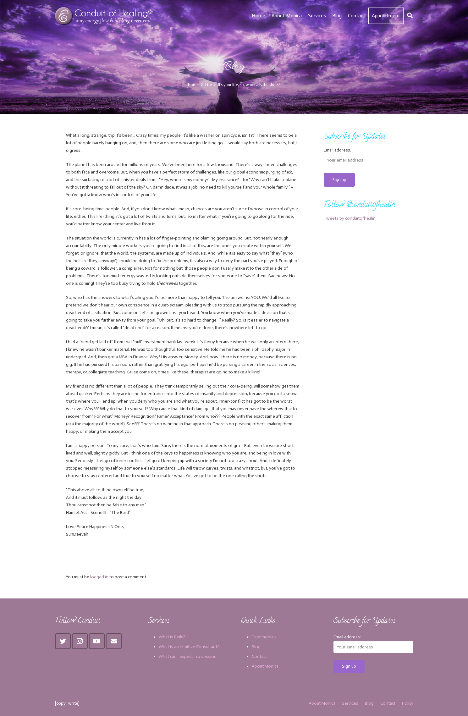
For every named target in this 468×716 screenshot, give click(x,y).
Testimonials (264, 637)
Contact (259, 656)
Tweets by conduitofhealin (350, 218)
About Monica (265, 666)
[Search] (410, 15)
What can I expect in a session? (188, 656)
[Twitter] (63, 641)
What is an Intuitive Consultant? (189, 646)
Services (350, 703)
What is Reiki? (172, 637)
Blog (256, 646)
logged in (99, 577)
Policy (407, 703)
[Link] (105, 15)
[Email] (114, 641)
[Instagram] (80, 641)
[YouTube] (97, 641)
